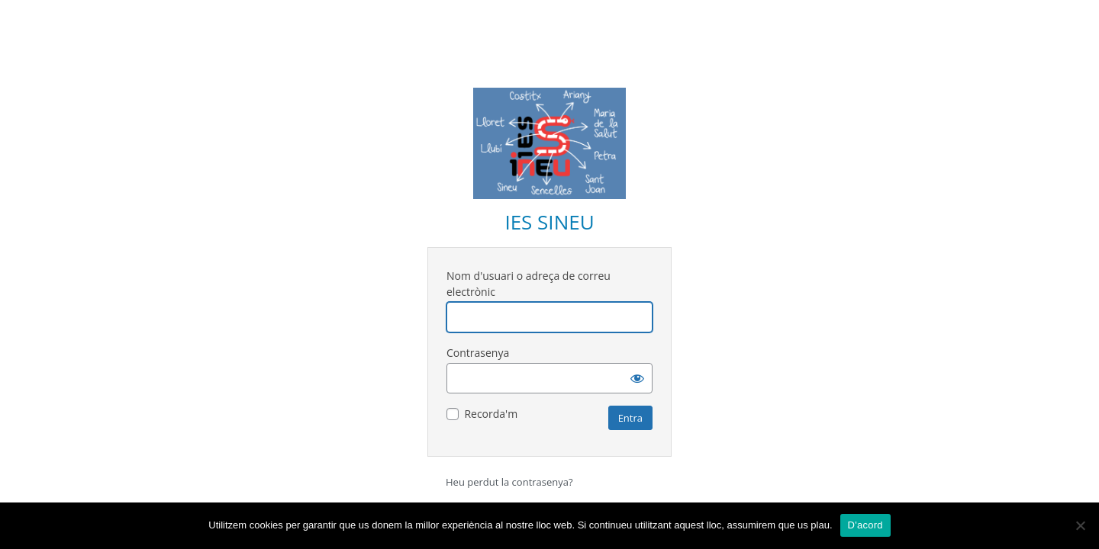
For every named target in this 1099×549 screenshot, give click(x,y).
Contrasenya (477, 352)
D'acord (865, 525)
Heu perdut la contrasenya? (509, 482)
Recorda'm (490, 413)
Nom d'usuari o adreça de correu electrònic (528, 283)
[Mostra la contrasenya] (637, 378)
